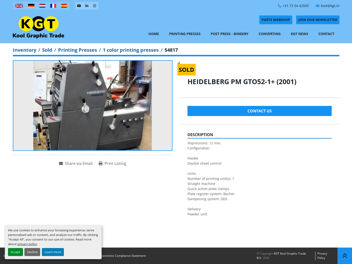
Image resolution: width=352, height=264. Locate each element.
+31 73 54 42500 (296, 5)
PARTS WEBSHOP (276, 19)
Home (154, 33)
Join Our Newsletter (317, 19)
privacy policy (27, 244)
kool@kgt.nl (330, 5)
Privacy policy (322, 255)
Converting (270, 33)
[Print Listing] (112, 163)
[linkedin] (87, 6)
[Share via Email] (76, 163)
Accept (15, 252)
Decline (32, 252)
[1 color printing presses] (131, 50)
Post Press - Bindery (229, 33)
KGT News (299, 33)
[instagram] (94, 6)
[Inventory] (24, 50)
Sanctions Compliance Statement (123, 256)
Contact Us (259, 111)
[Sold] (47, 50)
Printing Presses (185, 33)
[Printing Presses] (77, 50)
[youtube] (79, 6)
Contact (326, 33)
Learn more (53, 252)
